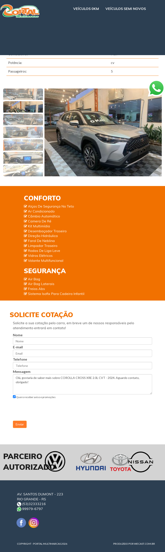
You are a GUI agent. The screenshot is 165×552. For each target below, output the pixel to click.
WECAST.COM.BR (144, 543)
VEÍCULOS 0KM (86, 8)
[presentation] (45, 407)
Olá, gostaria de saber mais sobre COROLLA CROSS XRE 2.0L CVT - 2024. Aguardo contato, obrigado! (82, 384)
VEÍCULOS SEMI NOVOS (125, 8)
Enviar (20, 424)
